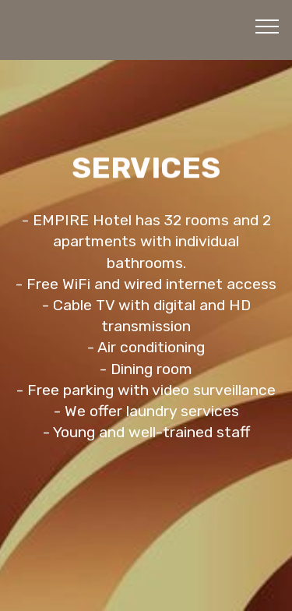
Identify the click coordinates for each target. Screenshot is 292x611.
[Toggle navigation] (267, 26)
